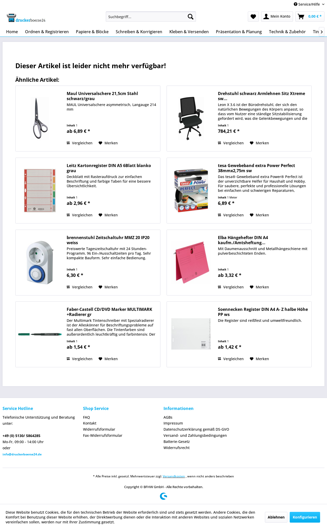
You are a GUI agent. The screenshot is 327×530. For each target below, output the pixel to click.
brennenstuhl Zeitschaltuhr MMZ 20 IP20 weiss (108, 240)
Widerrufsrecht (177, 447)
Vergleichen (79, 142)
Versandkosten (174, 476)
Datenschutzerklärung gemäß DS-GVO (196, 429)
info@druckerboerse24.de (22, 454)
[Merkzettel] (253, 16)
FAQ (86, 417)
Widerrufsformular (99, 429)
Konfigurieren (305, 517)
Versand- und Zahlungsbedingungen (195, 435)
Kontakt (89, 423)
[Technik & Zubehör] (287, 32)
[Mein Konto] (277, 16)
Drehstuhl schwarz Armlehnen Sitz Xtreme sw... (261, 96)
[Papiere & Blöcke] (92, 32)
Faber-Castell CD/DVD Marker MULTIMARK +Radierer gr (109, 312)
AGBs (168, 417)
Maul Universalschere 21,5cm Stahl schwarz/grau (102, 96)
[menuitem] (151, 16)
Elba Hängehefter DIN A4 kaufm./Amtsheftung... (243, 240)
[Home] (12, 32)
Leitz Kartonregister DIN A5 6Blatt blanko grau (109, 168)
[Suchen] (190, 16)
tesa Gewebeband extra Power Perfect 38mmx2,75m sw (256, 168)
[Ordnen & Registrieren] (46, 32)
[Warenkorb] (309, 16)
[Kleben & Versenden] (189, 32)
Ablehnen (276, 517)
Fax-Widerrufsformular (102, 435)
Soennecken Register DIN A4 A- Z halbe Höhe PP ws (263, 312)
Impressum (173, 423)
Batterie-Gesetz (177, 441)
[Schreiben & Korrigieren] (139, 32)
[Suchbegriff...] (151, 16)
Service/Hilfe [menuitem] (307, 4)
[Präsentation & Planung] (238, 32)
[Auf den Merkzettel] (108, 143)
